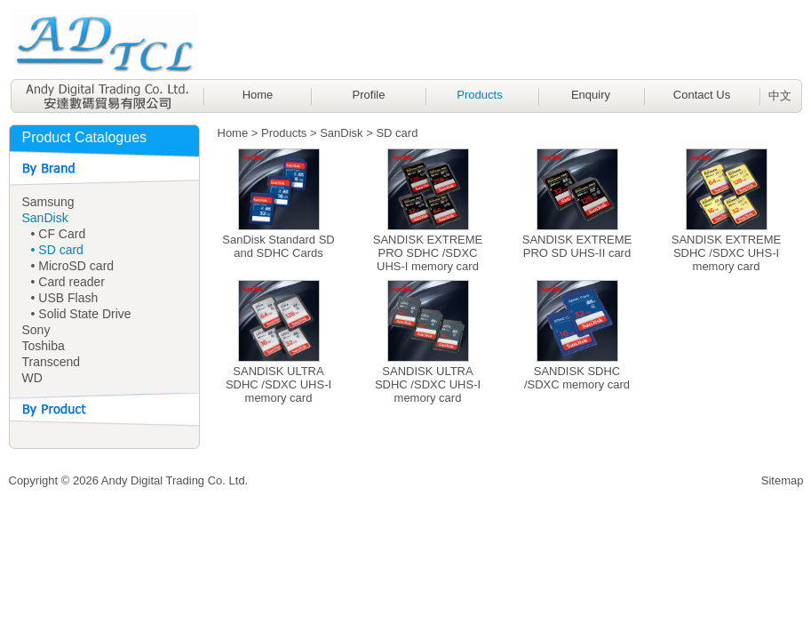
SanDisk (45, 218)
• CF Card (58, 234)
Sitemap (782, 480)
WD (32, 378)
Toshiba (43, 346)
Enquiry (590, 94)
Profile (369, 94)
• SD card (57, 250)
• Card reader (68, 282)
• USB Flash (65, 298)
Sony (36, 330)
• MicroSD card (73, 266)
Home (258, 94)
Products (479, 94)
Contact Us (701, 94)
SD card (396, 133)
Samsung (48, 202)
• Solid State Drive (81, 314)
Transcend (51, 362)
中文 (779, 95)
